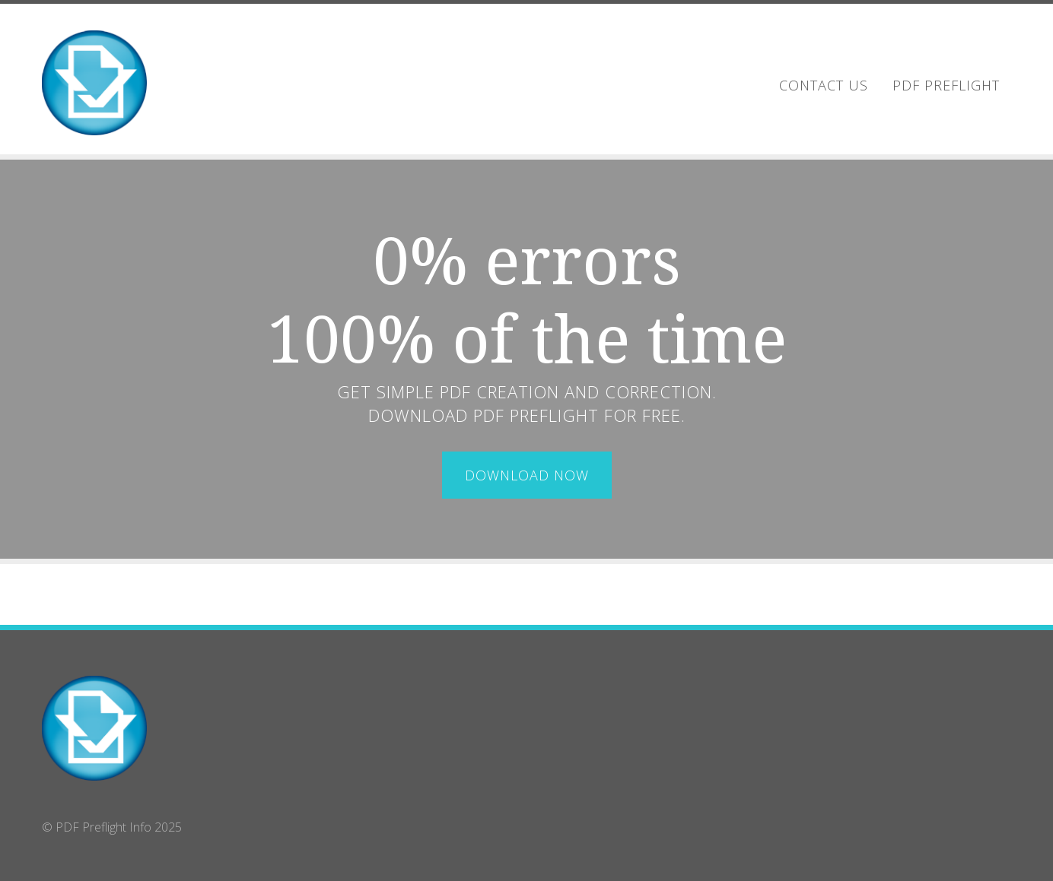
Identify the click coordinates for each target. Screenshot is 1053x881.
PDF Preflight (946, 85)
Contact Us (823, 85)
